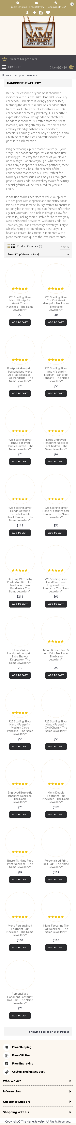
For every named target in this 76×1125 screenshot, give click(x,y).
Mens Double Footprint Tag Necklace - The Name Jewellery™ (56, 797)
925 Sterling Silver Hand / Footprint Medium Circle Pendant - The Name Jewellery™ (20, 728)
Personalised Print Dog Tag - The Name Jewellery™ (56, 864)
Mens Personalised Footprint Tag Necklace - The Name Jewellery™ (19, 930)
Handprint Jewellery (25, 75)
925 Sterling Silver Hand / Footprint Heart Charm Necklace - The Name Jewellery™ (19, 303)
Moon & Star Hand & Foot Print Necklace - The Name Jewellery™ (56, 654)
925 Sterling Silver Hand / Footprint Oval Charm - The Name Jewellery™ (56, 726)
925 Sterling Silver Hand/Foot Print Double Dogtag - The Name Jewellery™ (20, 444)
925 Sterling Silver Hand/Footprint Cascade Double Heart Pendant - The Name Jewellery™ (20, 514)
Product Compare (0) (29, 246)
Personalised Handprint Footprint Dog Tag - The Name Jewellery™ (20, 998)
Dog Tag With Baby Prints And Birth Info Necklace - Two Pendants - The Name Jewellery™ (20, 585)
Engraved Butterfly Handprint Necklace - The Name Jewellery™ (20, 797)
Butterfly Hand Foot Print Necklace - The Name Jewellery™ (20, 864)
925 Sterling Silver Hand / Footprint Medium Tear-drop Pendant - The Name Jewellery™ (56, 375)
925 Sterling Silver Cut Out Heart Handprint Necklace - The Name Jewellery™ (56, 303)
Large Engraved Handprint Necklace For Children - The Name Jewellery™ (56, 444)
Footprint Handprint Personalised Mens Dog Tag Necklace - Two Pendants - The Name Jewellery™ (20, 375)
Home (5, 75)
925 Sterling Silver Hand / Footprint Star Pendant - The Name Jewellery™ (56, 512)
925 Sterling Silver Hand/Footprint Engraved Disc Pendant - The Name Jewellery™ (56, 585)
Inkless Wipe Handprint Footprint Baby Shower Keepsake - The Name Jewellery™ (20, 656)
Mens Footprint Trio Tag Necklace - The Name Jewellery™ (56, 928)
